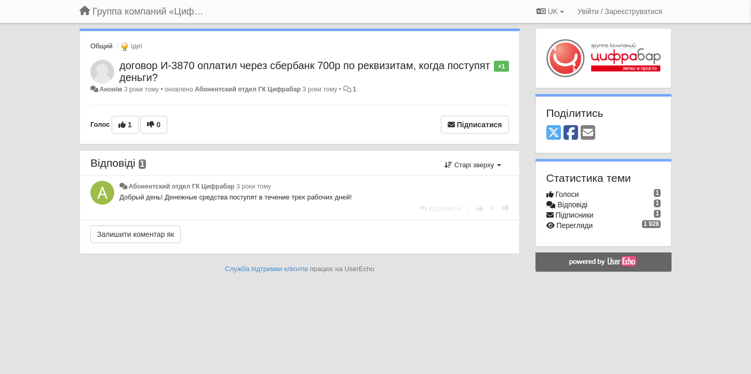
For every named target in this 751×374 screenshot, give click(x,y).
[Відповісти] (441, 208)
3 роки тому (253, 186)
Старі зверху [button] (473, 165)
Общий (101, 46)
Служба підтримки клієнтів (266, 269)
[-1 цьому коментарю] (505, 208)
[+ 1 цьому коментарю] (480, 208)
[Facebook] (571, 133)
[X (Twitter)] (553, 133)
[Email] (588, 133)
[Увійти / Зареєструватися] (619, 11)
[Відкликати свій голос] (492, 208)
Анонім (110, 89)
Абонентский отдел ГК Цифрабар (248, 89)
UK (550, 11)
